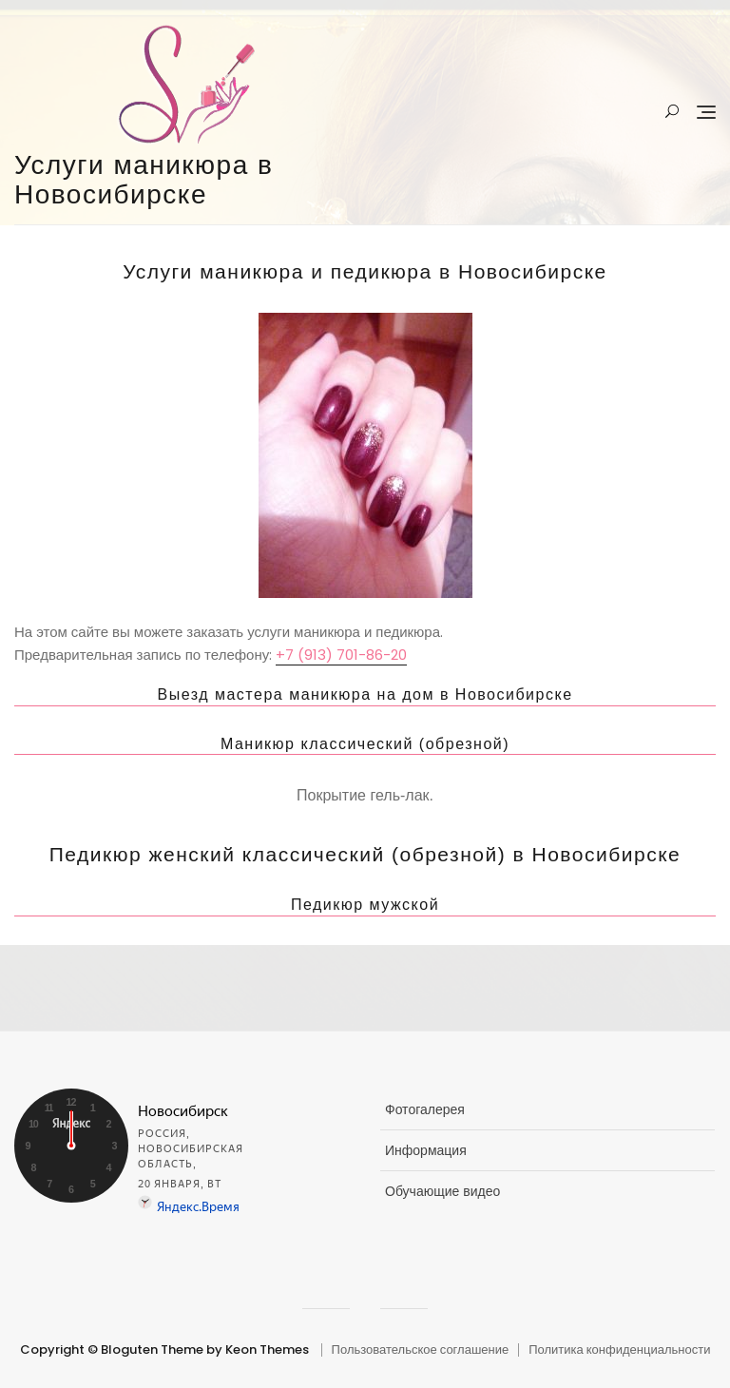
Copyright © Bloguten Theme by (121, 1349)
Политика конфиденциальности (619, 1349)
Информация (426, 1150)
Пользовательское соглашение (420, 1349)
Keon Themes (267, 1349)
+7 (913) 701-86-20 (341, 655)
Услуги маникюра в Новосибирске (143, 179)
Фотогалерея (425, 1109)
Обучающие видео (442, 1191)
